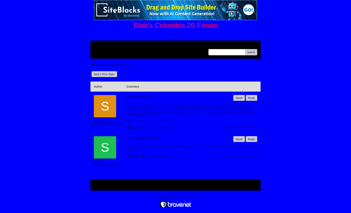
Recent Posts (101, 50)
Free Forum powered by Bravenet (175, 196)
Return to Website (104, 45)
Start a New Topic (104, 74)
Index (121, 45)
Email (135, 127)
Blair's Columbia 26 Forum (111, 65)
